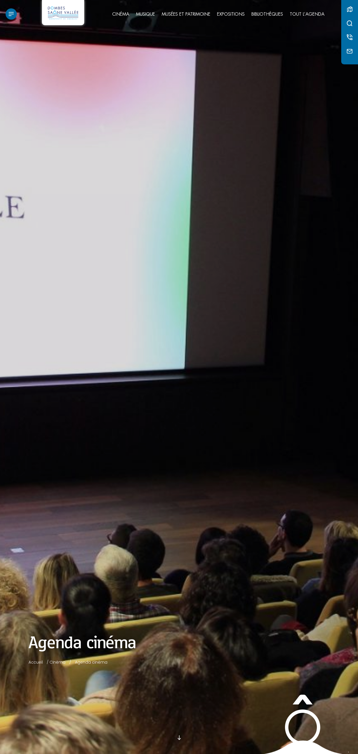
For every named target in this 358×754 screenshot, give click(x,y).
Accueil (36, 662)
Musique (145, 14)
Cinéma (120, 14)
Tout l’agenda (307, 14)
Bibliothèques (267, 14)
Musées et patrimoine (186, 14)
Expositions (231, 14)
